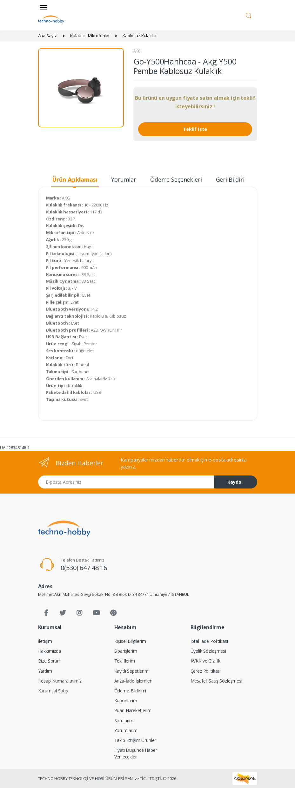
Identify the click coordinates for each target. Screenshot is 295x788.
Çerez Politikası (206, 671)
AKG (137, 51)
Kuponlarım (125, 700)
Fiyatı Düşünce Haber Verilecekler (135, 753)
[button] (248, 14)
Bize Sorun (49, 661)
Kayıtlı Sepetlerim (131, 671)
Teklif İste (195, 129)
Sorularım (124, 720)
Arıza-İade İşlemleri (133, 681)
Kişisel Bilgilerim (130, 641)
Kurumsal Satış (53, 691)
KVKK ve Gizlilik (206, 661)
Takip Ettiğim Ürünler (135, 740)
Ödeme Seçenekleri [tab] (176, 179)
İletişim (45, 641)
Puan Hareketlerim (133, 710)
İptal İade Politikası (209, 641)
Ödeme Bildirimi (130, 691)
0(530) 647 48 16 (84, 567)
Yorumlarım (126, 730)
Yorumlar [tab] (123, 179)
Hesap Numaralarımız (60, 681)
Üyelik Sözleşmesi (208, 651)
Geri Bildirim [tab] (233, 179)
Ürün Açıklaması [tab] (74, 179)
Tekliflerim (124, 661)
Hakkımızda (49, 651)
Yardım (45, 671)
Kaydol (235, 482)
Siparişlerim (125, 651)
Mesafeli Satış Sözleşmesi (216, 681)
